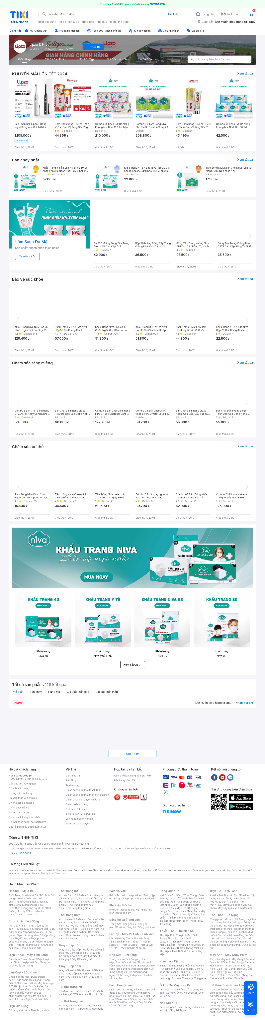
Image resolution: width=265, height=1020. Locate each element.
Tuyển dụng (72, 785)
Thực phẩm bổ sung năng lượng (233, 943)
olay (218, 870)
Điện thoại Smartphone (22, 959)
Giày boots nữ (72, 955)
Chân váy (83, 901)
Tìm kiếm (173, 14)
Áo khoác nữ (86, 898)
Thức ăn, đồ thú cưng (27, 944)
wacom (188, 870)
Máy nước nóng (231, 904)
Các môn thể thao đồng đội (233, 935)
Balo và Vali (117, 891)
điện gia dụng (47, 21)
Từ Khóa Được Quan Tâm (227, 985)
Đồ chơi (44, 895)
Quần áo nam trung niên (80, 935)
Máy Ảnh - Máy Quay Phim (228, 954)
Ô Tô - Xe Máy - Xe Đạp (176, 985)
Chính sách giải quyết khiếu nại (83, 799)
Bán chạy (36, 691)
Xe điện (193, 989)
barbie (61, 870)
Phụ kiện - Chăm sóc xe (173, 989)
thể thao (123, 21)
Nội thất (126, 965)
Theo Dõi (93, 47)
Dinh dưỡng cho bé (27, 904)
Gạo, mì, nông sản (27, 935)
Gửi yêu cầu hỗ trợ (19, 788)
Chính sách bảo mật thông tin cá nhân (87, 794)
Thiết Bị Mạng (129, 944)
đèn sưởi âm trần (226, 1011)
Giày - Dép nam (70, 966)
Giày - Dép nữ (68, 945)
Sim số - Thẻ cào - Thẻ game (189, 978)
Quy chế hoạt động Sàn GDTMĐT (133, 775)
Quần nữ (83, 895)
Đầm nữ (72, 895)
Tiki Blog (71, 780)
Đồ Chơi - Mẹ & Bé (21, 891)
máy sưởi (215, 989)
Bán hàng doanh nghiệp (79, 818)
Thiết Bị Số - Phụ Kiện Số (177, 931)
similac (227, 870)
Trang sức (115, 924)
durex (88, 870)
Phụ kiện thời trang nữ (121, 909)
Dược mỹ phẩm (40, 999)
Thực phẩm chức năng (28, 979)
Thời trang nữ (68, 891)
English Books (179, 1010)
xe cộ (62, 21)
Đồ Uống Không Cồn (130, 1002)
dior (22, 870)
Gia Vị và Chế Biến (126, 995)
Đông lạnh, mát (33, 932)
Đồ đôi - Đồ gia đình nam (85, 928)
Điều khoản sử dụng (77, 804)
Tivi (218, 904)
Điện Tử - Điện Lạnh (223, 891)
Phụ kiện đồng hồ (126, 927)
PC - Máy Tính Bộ (125, 947)
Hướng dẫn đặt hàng (20, 793)
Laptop (141, 947)
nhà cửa (102, 21)
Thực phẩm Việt (39, 928)
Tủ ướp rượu (246, 908)
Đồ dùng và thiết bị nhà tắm (132, 968)
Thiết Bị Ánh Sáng (232, 962)
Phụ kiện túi (95, 994)
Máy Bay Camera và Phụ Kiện (231, 977)
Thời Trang (190, 895)
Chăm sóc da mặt (19, 976)
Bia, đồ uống (22, 938)
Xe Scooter (190, 992)
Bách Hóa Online (121, 985)
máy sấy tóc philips (234, 992)
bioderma (100, 870)
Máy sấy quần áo (227, 908)
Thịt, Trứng (26, 925)
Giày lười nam (66, 970)
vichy (45, 873)
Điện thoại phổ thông (27, 962)
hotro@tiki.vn (38, 821)
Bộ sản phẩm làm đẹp (30, 997)
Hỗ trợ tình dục (37, 995)
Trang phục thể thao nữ (223, 919)
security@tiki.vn (37, 826)
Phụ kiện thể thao (232, 925)
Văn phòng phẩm (189, 1007)
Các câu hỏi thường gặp (22, 783)
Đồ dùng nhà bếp (19, 1010)
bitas (247, 870)
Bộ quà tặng (126, 1005)
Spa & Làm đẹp (184, 968)
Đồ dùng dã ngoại (233, 922)
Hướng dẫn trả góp (19, 812)
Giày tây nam (83, 970)
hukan (36, 873)
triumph (145, 870)
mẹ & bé (73, 21)
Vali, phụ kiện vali (144, 898)
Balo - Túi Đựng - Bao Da (231, 968)
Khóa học (190, 965)
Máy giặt (221, 901)
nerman (177, 870)
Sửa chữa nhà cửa (126, 962)
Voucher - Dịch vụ (172, 961)
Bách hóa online (177, 911)
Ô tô (179, 992)
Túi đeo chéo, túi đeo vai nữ (75, 991)
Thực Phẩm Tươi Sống (24, 921)
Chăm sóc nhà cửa (30, 947)
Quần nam (81, 919)
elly (110, 870)
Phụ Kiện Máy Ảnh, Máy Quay (226, 959)
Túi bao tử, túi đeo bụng (89, 1008)
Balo (112, 895)
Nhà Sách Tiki (169, 1002)
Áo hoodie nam (75, 925)
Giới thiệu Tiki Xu (75, 809)
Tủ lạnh (221, 898)
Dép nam (77, 973)
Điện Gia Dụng (19, 1006)
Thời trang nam (69, 915)
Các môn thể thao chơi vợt (232, 937)
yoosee (209, 870)
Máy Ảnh (240, 978)
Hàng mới (54, 691)
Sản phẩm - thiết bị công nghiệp (182, 916)
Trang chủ (208, 14)
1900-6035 (25, 775)
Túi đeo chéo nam (79, 1005)
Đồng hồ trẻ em (146, 927)
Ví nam (63, 1005)
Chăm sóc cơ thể (26, 983)
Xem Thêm (132, 753)
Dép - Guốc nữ (84, 949)
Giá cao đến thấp (107, 691)
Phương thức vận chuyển (23, 797)
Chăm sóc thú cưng (120, 989)
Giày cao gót (66, 949)
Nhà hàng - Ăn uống (178, 971)
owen (70, 870)
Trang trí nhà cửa (119, 959)
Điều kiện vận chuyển (78, 823)
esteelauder (34, 870)
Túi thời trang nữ (70, 986)
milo (116, 870)
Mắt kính (141, 909)
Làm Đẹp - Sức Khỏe (23, 972)
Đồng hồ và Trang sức (124, 919)
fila (52, 873)
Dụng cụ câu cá (226, 932)
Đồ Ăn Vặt (122, 999)
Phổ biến (17, 691)
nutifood (157, 870)
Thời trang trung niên (78, 908)
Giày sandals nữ (79, 952)
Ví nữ (96, 991)
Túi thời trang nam (71, 1001)
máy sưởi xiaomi (235, 1002)
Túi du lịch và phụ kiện (129, 895)
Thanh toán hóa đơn (171, 965)
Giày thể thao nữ (238, 941)
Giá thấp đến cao (78, 691)
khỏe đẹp (88, 21)
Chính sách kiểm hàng (21, 802)
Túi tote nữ (80, 994)
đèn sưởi (227, 989)
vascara (13, 870)
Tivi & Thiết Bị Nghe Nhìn (180, 919)
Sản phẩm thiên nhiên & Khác (29, 988)
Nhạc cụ (136, 975)
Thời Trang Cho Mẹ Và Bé (23, 895)
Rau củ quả (21, 928)
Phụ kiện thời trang (122, 905)
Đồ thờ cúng (123, 975)
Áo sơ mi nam (81, 922)
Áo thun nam (66, 919)
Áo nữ (62, 895)
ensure (79, 870)
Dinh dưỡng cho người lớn (29, 908)
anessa (198, 870)
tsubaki (60, 873)
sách (113, 21)
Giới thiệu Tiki (73, 775)
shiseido (14, 873)
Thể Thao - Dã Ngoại (224, 915)
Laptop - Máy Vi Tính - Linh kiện (131, 934)
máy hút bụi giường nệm (231, 1004)
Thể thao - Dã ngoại (176, 901)
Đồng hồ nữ (129, 924)
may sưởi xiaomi (227, 999)
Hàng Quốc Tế (169, 891)
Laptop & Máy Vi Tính (186, 914)
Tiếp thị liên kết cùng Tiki (80, 813)
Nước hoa (21, 995)
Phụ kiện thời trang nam (130, 911)
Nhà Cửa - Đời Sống (123, 954)
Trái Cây (13, 925)
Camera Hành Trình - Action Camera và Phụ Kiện (232, 965)
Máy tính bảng (24, 965)
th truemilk (49, 870)
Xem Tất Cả (133, 665)
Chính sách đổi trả (19, 807)
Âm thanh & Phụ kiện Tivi (224, 895)
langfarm (26, 873)
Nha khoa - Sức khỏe (181, 975)
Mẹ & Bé (181, 908)
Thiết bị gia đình (40, 1010)
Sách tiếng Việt (168, 1007)
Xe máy (170, 992)
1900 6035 (24, 853)
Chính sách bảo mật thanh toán (83, 789)
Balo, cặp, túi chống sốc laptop (132, 897)
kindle (167, 870)
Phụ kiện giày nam (76, 976)
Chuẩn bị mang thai (27, 914)
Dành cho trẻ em (25, 941)
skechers (126, 870)
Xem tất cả (245, 73)
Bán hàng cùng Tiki (125, 780)
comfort (237, 870)
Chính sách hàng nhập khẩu (25, 817)
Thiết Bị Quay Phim (230, 975)
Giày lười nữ (89, 955)
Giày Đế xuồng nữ (81, 959)
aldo (136, 870)
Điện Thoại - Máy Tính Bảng (28, 954)
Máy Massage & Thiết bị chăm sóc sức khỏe (31, 985)
